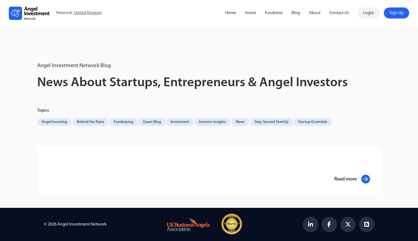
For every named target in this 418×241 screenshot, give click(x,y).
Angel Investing (54, 122)
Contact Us (339, 13)
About (314, 13)
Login (368, 13)
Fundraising (123, 122)
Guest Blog (152, 122)
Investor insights (212, 122)
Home (230, 13)
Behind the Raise (90, 122)
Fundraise (274, 13)
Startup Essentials (312, 122)
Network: (79, 13)
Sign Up (396, 13)
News (240, 122)
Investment (180, 122)
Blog (296, 13)
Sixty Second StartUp (271, 122)
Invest (250, 13)
